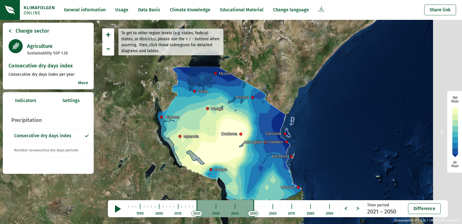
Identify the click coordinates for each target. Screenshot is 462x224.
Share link (440, 9)
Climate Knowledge (190, 9)
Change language (291, 9)
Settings (71, 100)
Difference (424, 208)
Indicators (25, 100)
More (83, 83)
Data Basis (149, 9)
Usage (121, 9)
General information (85, 9)
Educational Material (242, 9)
